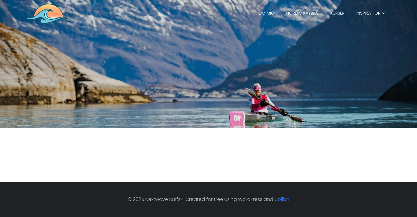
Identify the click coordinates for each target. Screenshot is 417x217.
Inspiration (371, 13)
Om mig (266, 13)
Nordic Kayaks (302, 13)
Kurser (337, 13)
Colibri (281, 199)
